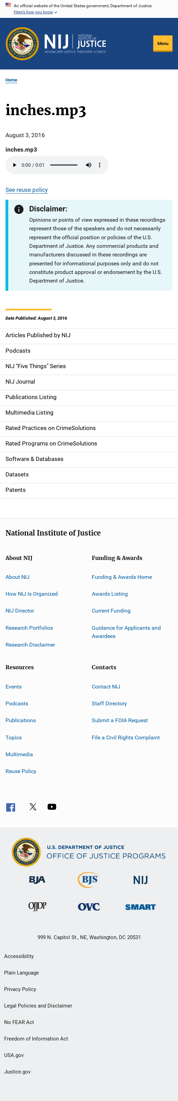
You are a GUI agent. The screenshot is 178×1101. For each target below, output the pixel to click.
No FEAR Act (19, 1022)
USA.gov (14, 1055)
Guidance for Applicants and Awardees (126, 632)
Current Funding (111, 610)
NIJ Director (19, 610)
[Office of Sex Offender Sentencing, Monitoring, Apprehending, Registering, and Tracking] (140, 911)
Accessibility (19, 956)
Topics (13, 737)
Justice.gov (17, 1072)
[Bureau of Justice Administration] (37, 885)
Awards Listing (110, 594)
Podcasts (16, 703)
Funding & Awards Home (122, 576)
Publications (20, 720)
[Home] (75, 43)
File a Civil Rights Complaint (126, 737)
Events (13, 686)
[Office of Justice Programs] (22, 43)
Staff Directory (109, 703)
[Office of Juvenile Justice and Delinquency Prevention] (37, 912)
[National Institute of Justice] (140, 885)
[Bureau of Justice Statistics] (89, 889)
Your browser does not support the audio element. (57, 165)
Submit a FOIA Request (120, 720)
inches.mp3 (21, 149)
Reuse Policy (20, 771)
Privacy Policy (20, 989)
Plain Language (21, 973)
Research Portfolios (29, 628)
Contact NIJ (106, 686)
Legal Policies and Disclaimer (38, 1006)
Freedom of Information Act (36, 1039)
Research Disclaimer (30, 644)
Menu (162, 43)
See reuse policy (26, 189)
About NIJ (17, 576)
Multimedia (19, 754)
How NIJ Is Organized (31, 594)
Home (11, 79)
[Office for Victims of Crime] (89, 912)
